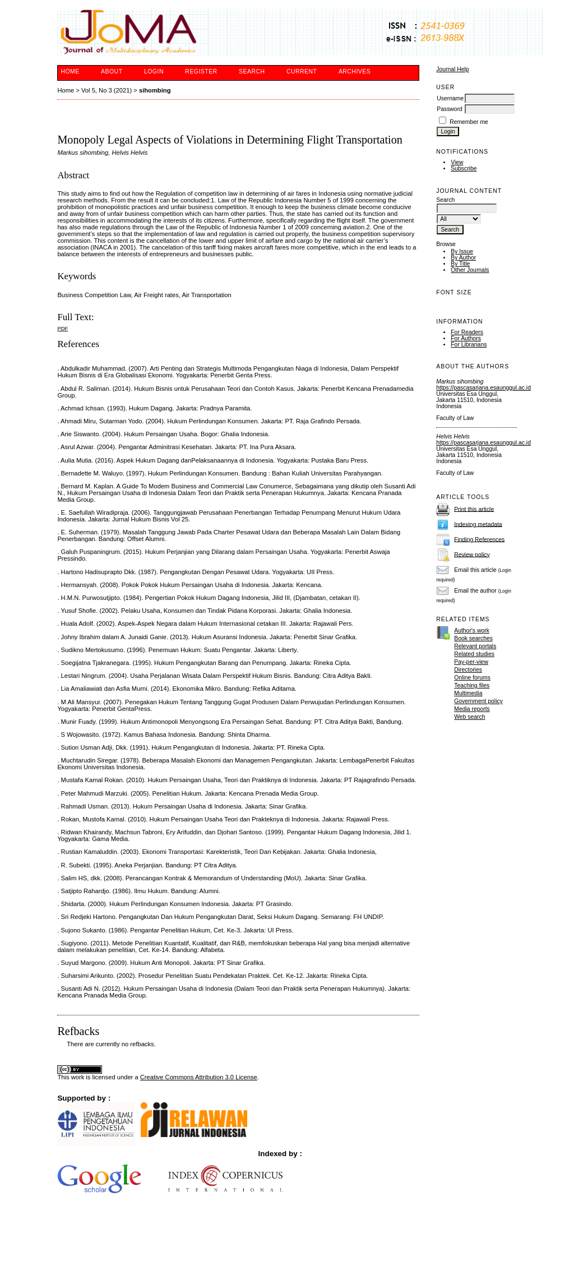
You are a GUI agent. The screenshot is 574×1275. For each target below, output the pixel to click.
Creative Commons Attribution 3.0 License (198, 1077)
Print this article (474, 509)
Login (154, 71)
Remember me (469, 122)
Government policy (478, 701)
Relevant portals (475, 646)
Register (201, 71)
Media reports (472, 709)
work (78, 1077)
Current (301, 71)
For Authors (466, 338)
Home (70, 71)
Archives (355, 71)
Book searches (473, 638)
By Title (460, 264)
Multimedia (468, 693)
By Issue (462, 251)
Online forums (472, 678)
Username (450, 98)
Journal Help (452, 69)
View (457, 162)
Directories (468, 670)
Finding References (479, 539)
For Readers (467, 332)
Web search (469, 717)
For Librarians (469, 344)
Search (252, 71)
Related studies (474, 654)
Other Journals (470, 270)
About (111, 71)
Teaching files (471, 685)
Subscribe (463, 168)
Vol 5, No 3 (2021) (106, 90)
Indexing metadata (478, 524)
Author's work (471, 630)
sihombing (155, 90)
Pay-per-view (471, 662)
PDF (62, 328)
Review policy (472, 554)
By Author (463, 258)
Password (449, 109)
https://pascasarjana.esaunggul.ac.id (483, 388)
